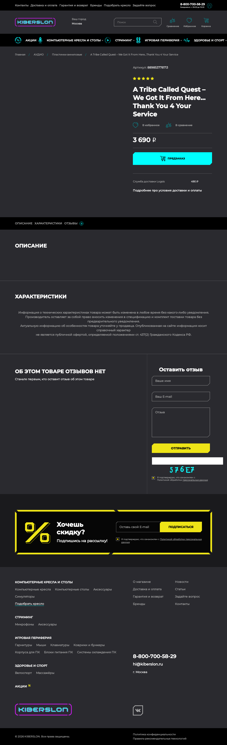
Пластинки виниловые (67, 54)
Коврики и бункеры (89, 645)
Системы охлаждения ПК (96, 652)
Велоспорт (23, 673)
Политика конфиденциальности (154, 734)
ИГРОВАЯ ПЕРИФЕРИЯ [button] (157, 40)
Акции (25, 40)
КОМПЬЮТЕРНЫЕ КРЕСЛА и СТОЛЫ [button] (69, 40)
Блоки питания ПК (58, 652)
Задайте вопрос (144, 5)
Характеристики (48, 223)
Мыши (41, 645)
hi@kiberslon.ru (148, 664)
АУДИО (39, 54)
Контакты (21, 5)
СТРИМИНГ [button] (118, 40)
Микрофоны (24, 624)
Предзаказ (172, 158)
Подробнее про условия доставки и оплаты (167, 190)
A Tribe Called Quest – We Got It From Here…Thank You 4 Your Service (134, 54)
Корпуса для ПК (27, 652)
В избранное (146, 125)
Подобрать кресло (117, 5)
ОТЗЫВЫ (73, 223)
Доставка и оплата (44, 5)
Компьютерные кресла (33, 589)
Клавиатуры (59, 645)
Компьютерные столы (72, 589)
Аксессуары (102, 589)
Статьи (180, 589)
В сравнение (179, 125)
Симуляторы (25, 596)
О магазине (142, 582)
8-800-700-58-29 (192, 4)
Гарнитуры (23, 645)
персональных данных (195, 480)
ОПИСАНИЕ (23, 223)
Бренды (96, 5)
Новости (181, 582)
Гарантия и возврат (73, 5)
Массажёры (45, 673)
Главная (20, 54)
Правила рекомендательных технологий (159, 738)
